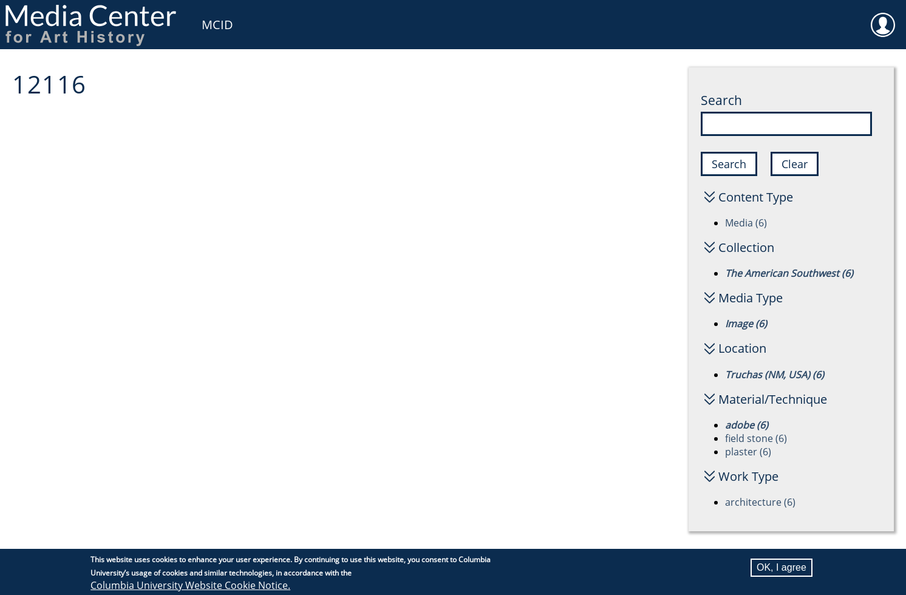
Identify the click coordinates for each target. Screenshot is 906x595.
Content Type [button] (755, 197)
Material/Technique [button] (772, 399)
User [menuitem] (883, 17)
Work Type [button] (748, 476)
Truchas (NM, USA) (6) (774, 374)
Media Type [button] (750, 298)
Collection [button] (746, 247)
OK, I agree (781, 569)
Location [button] (742, 348)
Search (721, 100)
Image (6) (746, 323)
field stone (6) (756, 438)
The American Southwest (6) (789, 273)
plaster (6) (748, 451)
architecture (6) (760, 502)
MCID (217, 24)
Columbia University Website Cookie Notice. (190, 587)
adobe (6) (746, 425)
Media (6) (746, 222)
